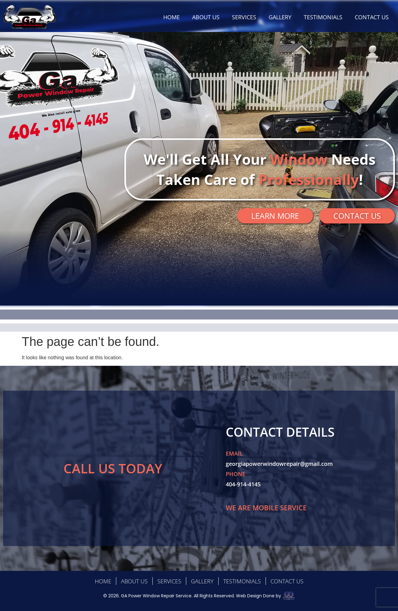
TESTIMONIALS (323, 17)
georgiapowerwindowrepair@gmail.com (279, 463)
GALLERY (280, 17)
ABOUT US (206, 17)
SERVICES (244, 17)
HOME (171, 17)
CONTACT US (372, 17)
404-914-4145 (243, 484)
